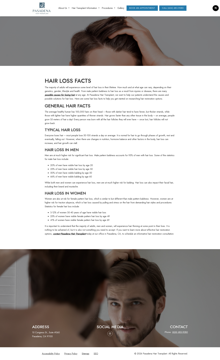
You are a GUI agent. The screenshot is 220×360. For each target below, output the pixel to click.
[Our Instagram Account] (110, 333)
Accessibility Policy (51, 353)
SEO (96, 353)
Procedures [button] (108, 8)
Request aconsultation (110, 306)
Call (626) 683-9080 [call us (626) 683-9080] (173, 8)
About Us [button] (63, 8)
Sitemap (85, 353)
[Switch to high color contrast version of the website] (215, 8)
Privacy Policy (70, 353)
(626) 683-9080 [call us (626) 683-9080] (180, 332)
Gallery (120, 8)
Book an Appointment (142, 8)
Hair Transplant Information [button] (85, 8)
